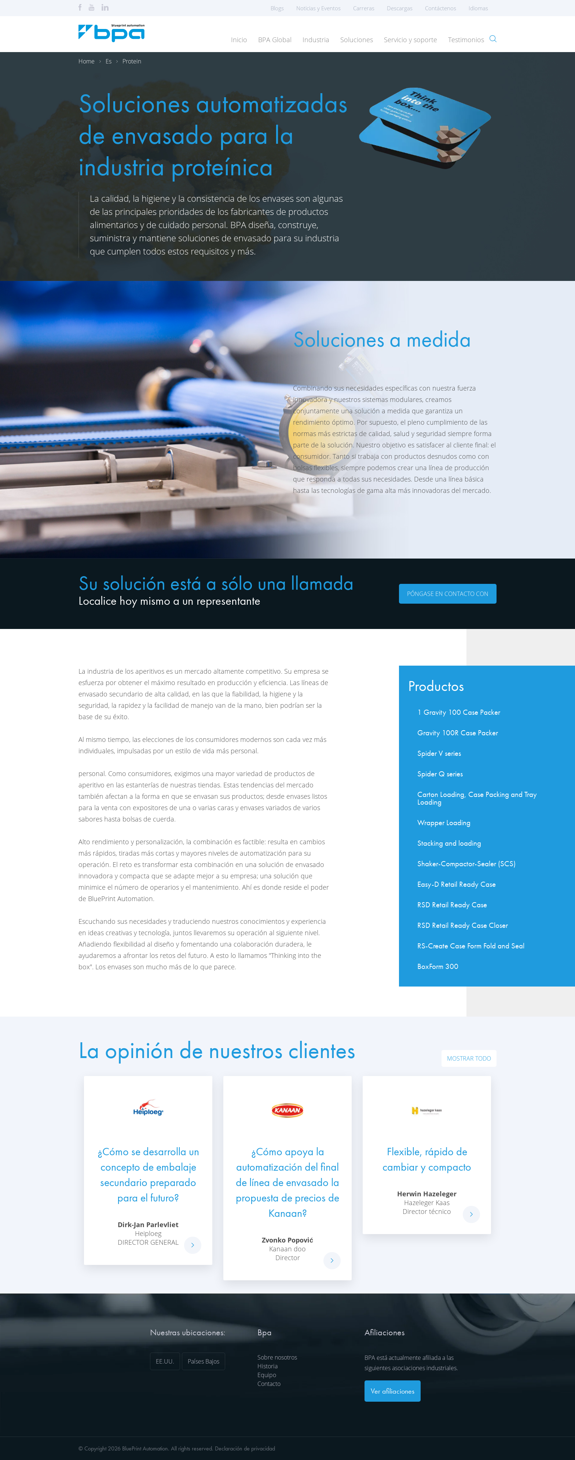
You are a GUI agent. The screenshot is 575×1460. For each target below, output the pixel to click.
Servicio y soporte (410, 39)
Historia (267, 1366)
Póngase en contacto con (447, 594)
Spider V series (439, 753)
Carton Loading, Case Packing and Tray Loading (477, 798)
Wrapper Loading (443, 822)
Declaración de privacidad (245, 1448)
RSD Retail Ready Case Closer (462, 925)
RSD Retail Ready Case (452, 905)
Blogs (277, 8)
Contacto (269, 1384)
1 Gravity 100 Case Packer (458, 712)
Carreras (363, 8)
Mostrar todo (469, 1058)
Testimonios (466, 39)
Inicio (239, 39)
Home (86, 61)
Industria (316, 39)
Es (108, 61)
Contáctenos (440, 8)
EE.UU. (165, 1361)
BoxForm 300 (437, 966)
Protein (131, 61)
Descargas (400, 8)
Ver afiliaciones (392, 1391)
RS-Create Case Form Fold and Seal (470, 946)
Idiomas (481, 8)
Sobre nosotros (277, 1357)
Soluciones (356, 39)
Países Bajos (203, 1361)
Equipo (266, 1375)
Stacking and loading (449, 843)
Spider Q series (440, 774)
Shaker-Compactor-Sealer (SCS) (466, 863)
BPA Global (275, 39)
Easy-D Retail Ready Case (456, 884)
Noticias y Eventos (318, 8)
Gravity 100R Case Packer (457, 733)
